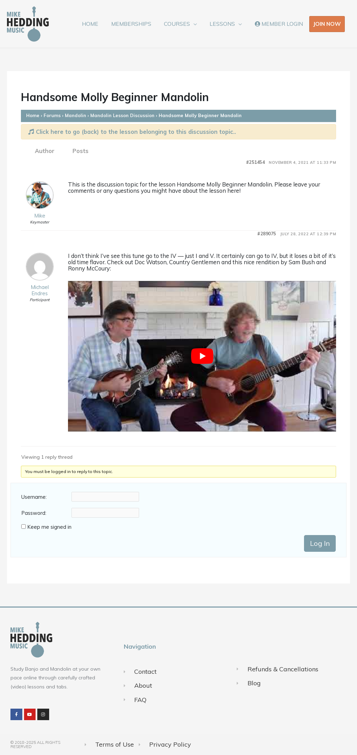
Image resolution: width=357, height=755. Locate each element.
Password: (33, 513)
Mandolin (75, 115)
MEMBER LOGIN (280, 23)
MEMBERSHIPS (137, 23)
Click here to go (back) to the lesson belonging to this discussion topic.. (132, 131)
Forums (52, 115)
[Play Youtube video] (202, 356)
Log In (320, 543)
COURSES (181, 23)
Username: (34, 497)
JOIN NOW (327, 23)
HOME (98, 23)
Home (32, 115)
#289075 (266, 233)
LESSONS (225, 23)
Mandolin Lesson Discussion (122, 115)
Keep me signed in (49, 527)
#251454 (255, 162)
